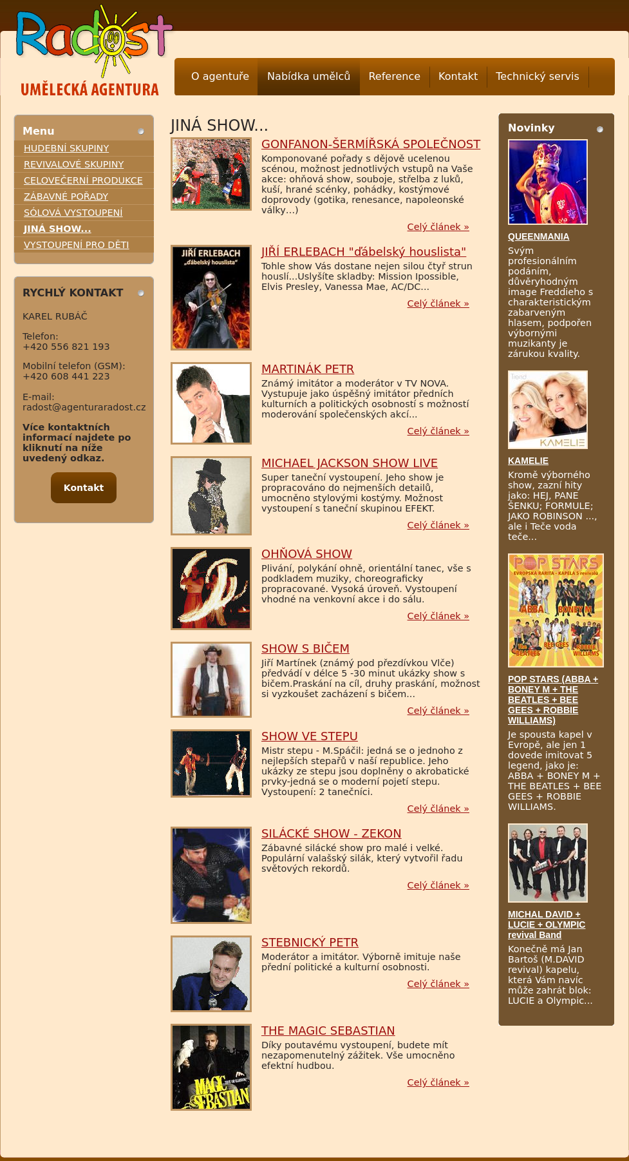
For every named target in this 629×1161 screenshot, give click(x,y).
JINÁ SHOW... (57, 229)
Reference (394, 76)
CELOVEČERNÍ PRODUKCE (83, 180)
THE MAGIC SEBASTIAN (328, 1030)
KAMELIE (528, 461)
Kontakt (458, 76)
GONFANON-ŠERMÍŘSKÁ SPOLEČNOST (370, 144)
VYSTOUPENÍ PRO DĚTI (76, 245)
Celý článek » (438, 227)
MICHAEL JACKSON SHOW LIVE (349, 463)
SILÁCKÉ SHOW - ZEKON (331, 833)
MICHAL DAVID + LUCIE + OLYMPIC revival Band (546, 924)
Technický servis (537, 76)
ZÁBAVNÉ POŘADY (66, 196)
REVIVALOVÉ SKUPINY (74, 164)
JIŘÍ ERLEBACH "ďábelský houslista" (363, 251)
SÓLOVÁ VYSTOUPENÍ (73, 212)
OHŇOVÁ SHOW (306, 554)
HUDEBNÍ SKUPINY (66, 148)
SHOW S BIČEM (305, 648)
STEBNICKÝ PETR (310, 942)
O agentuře (220, 76)
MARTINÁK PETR (307, 369)
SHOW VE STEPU (309, 736)
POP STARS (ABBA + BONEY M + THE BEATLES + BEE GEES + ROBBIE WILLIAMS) (553, 699)
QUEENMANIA (539, 236)
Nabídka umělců (308, 76)
